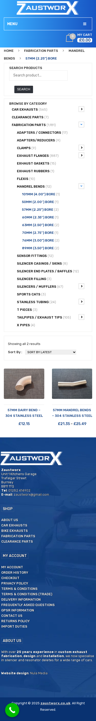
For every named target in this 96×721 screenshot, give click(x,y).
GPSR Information (17, 610)
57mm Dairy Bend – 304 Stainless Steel (24, 412)
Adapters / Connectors (42, 132)
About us (9, 520)
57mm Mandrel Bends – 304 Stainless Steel (72, 412)
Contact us (12, 616)
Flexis (26, 179)
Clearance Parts (17, 541)
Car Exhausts (48, 109)
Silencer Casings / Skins (42, 263)
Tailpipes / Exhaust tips (50, 317)
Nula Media (39, 673)
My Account (12, 567)
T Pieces (27, 310)
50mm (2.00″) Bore (40, 202)
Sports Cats (31, 294)
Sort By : (15, 352)
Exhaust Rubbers (35, 171)
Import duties (14, 626)
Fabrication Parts (41, 51)
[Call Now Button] (12, 710)
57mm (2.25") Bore (40, 210)
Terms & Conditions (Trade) (26, 594)
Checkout (10, 578)
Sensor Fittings (35, 256)
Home (9, 51)
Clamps (50, 147)
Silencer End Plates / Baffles (48, 271)
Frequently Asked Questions (28, 605)
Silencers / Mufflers (50, 286)
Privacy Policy (14, 583)
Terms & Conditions (19, 589)
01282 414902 (19, 490)
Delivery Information (21, 599)
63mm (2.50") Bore (40, 225)
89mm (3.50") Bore (40, 248)
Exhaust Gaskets (36, 163)
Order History (14, 572)
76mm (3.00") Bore (40, 240)
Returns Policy (15, 621)
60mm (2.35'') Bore (40, 217)
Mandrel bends (50, 186)
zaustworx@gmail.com (31, 494)
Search (23, 89)
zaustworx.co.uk (55, 703)
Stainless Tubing (50, 301)
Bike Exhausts (14, 531)
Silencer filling (34, 279)
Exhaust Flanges (50, 155)
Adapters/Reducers (38, 140)
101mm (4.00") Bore (41, 194)
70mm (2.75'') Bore (40, 233)
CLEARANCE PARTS (30, 117)
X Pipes (26, 325)
